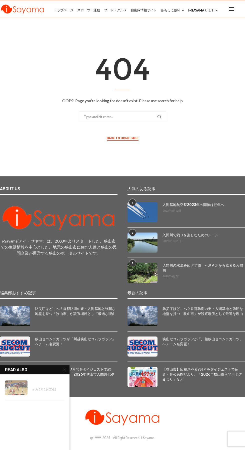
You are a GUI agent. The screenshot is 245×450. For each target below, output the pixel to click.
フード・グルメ (115, 10)
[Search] (242, 10)
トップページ (63, 10)
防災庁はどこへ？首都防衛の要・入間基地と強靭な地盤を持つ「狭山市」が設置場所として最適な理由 (75, 311)
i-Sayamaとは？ (201, 10)
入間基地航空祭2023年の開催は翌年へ (193, 204)
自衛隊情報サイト (144, 10)
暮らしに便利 (170, 10)
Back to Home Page (122, 138)
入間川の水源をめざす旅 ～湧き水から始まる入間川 (202, 267)
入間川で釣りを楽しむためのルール (190, 235)
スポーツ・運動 (88, 10)
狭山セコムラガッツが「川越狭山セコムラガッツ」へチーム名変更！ (75, 341)
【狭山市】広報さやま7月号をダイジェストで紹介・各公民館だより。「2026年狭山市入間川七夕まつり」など (202, 374)
